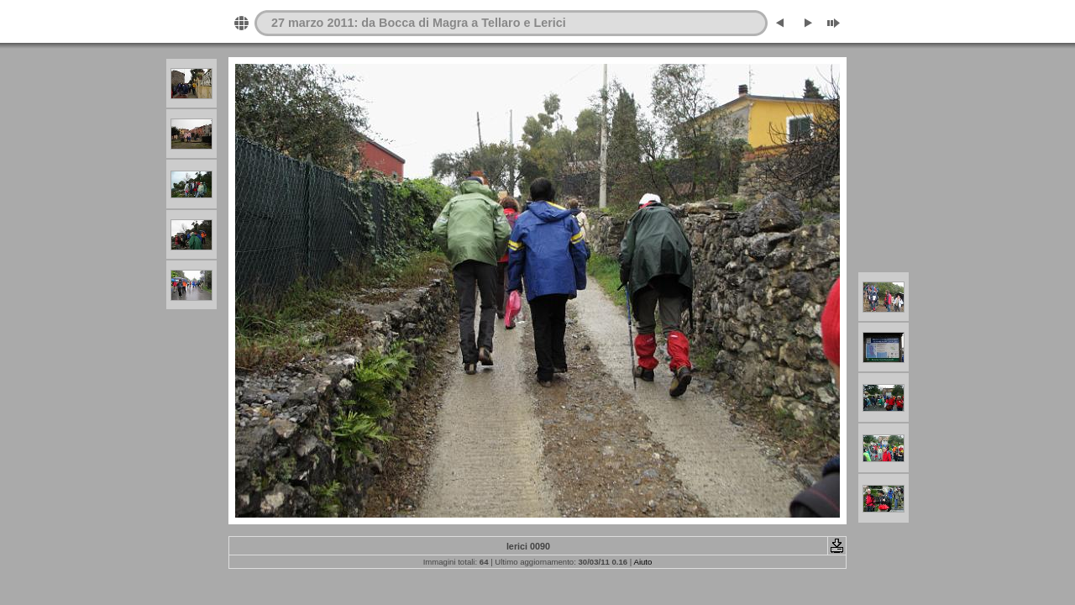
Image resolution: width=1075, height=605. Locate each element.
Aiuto (642, 561)
